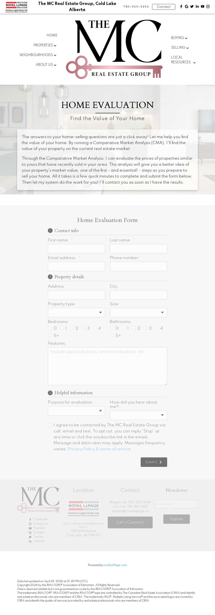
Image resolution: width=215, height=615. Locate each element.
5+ (53, 349)
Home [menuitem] (52, 35)
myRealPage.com (115, 565)
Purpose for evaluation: (70, 416)
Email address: (62, 271)
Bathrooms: (121, 335)
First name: (59, 253)
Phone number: (125, 271)
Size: (115, 317)
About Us (44, 65)
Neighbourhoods (36, 55)
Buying (177, 38)
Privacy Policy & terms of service (99, 462)
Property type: (62, 317)
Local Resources (181, 60)
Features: (57, 357)
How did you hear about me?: (133, 418)
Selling (178, 47)
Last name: (121, 253)
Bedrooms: (58, 335)
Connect (164, 7)
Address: (56, 300)
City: (114, 300)
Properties (43, 45)
